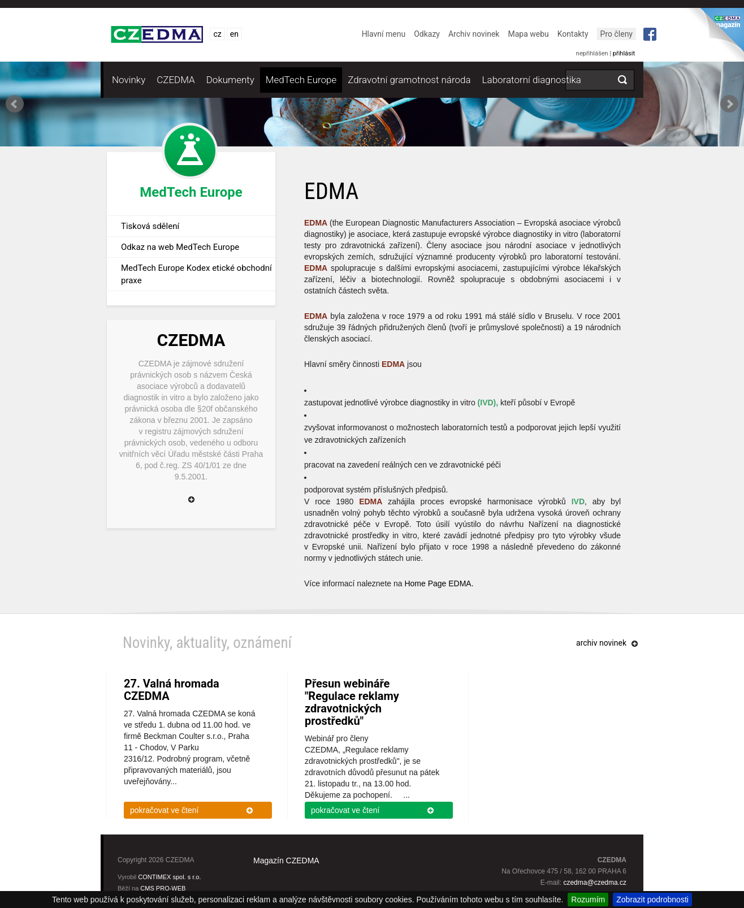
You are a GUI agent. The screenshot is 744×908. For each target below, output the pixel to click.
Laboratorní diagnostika (531, 79)
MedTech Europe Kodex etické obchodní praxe (196, 274)
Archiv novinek (474, 33)
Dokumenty (230, 79)
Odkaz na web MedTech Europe (180, 247)
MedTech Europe (301, 79)
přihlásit (624, 53)
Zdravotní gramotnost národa (409, 79)
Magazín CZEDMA (286, 860)
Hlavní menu (384, 33)
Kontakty (573, 33)
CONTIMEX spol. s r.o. (169, 877)
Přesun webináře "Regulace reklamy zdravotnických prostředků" (352, 702)
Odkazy (427, 33)
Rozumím (588, 899)
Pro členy (616, 33)
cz (217, 33)
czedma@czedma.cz (594, 883)
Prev (15, 104)
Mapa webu (528, 33)
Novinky (128, 79)
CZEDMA (176, 79)
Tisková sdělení (150, 226)
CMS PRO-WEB (162, 888)
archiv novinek (601, 642)
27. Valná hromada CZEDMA (171, 690)
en (234, 33)
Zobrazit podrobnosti (652, 899)
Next (729, 104)
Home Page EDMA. (438, 583)
